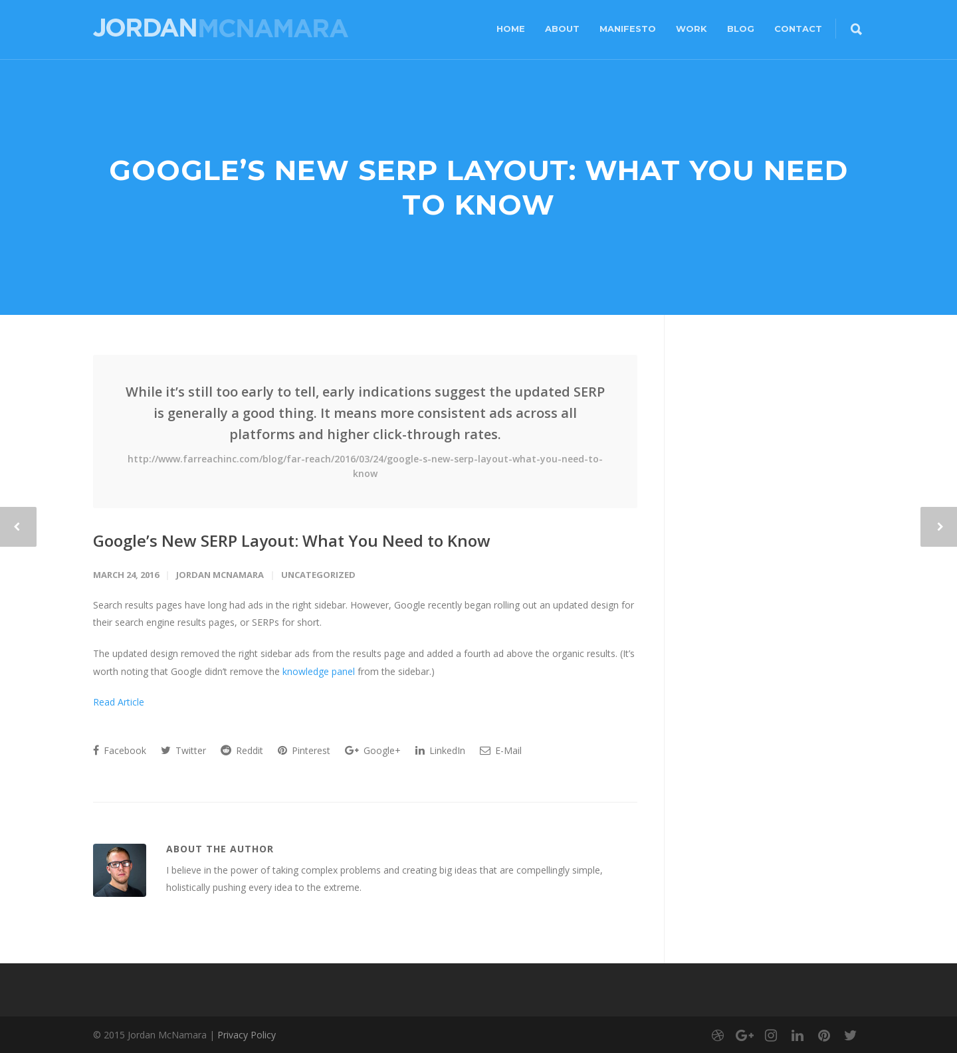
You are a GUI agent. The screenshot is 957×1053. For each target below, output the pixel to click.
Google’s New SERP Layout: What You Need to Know (291, 540)
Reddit (242, 750)
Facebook (119, 750)
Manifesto (627, 28)
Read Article (120, 702)
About (562, 28)
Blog (740, 28)
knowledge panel (318, 671)
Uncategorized (318, 575)
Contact (798, 28)
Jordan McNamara (220, 575)
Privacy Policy (246, 1034)
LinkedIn (440, 750)
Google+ (373, 750)
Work (691, 28)
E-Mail (501, 750)
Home (510, 28)
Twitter (183, 750)
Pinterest (304, 750)
